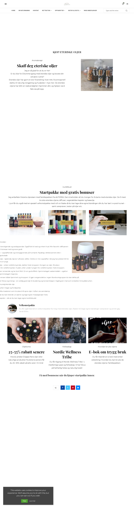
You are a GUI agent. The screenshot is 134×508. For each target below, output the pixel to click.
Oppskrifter (59, 10)
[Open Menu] (6, 4)
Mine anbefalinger (90, 10)
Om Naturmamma (24, 10)
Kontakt (36, 10)
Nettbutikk (46, 10)
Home (13, 10)
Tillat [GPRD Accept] (24, 501)
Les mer (32, 501)
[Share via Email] (78, 387)
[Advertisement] (67, 29)
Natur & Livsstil (73, 10)
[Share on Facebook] (63, 387)
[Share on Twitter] (68, 387)
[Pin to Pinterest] (73, 387)
